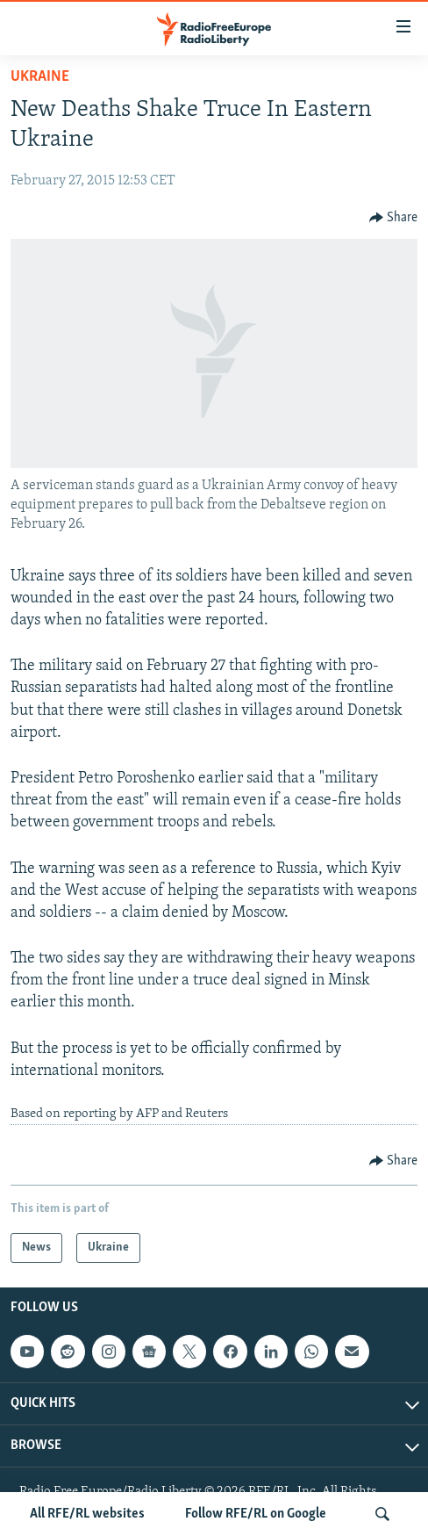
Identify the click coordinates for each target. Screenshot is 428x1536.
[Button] (393, 217)
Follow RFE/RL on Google (255, 1514)
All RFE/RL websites (87, 1514)
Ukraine (40, 77)
